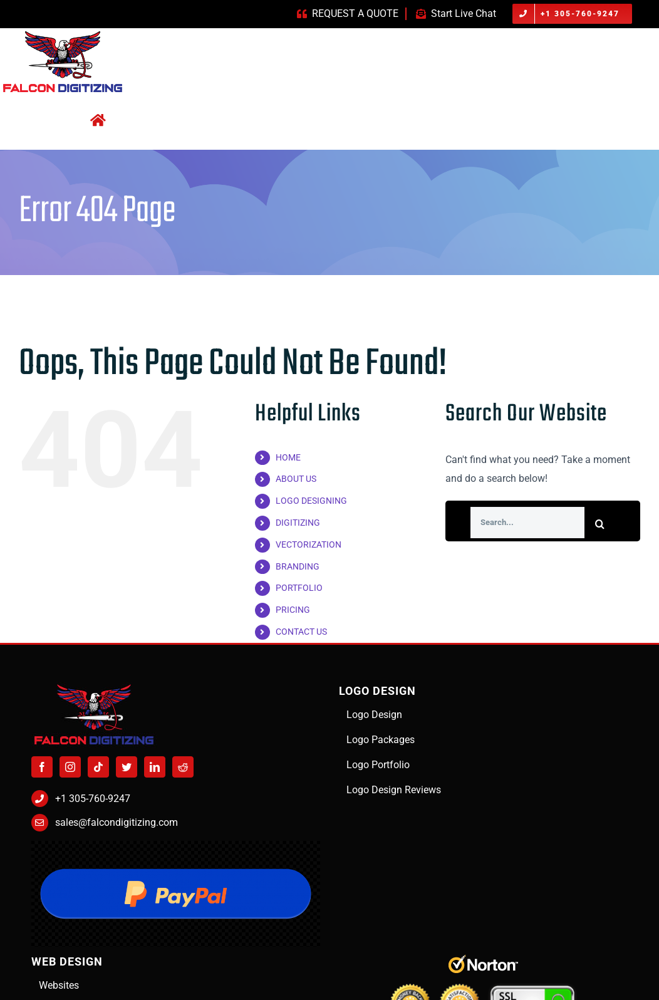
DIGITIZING (298, 523)
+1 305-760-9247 (92, 799)
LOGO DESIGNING (311, 501)
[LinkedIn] (154, 767)
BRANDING (297, 566)
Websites (59, 985)
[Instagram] (70, 767)
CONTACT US (301, 632)
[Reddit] (183, 767)
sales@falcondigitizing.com (116, 822)
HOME (288, 457)
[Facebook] (42, 767)
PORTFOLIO (299, 588)
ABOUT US (296, 479)
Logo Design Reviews (393, 790)
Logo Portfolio (378, 765)
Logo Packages (380, 740)
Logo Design (374, 715)
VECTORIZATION (308, 544)
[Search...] (527, 522)
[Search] (600, 523)
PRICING (293, 610)
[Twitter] (126, 767)
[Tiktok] (98, 767)
